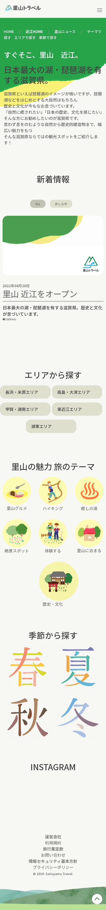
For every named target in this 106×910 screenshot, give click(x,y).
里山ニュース (65, 31)
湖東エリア (41, 426)
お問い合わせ (53, 855)
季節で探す (48, 37)
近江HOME (34, 31)
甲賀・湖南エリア (21, 409)
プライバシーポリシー (53, 867)
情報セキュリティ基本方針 (53, 861)
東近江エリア (69, 409)
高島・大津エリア (73, 392)
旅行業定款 (53, 849)
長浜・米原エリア (21, 392)
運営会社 (53, 836)
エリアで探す (25, 37)
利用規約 (53, 843)
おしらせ (61, 203)
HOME (9, 31)
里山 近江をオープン (40, 293)
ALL (37, 203)
